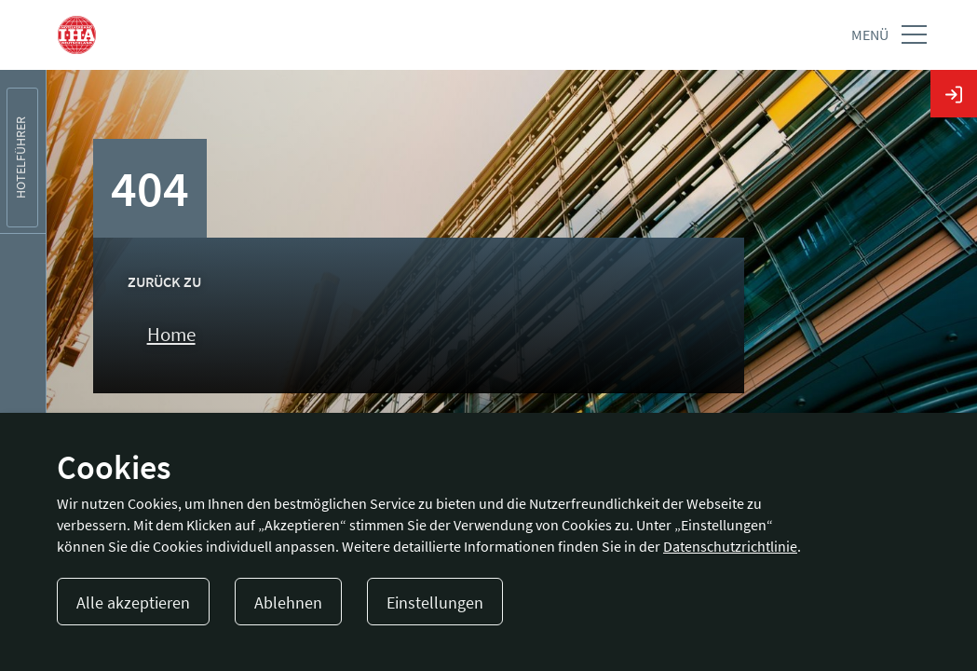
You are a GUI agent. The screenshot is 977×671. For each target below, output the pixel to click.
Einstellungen (435, 602)
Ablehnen (288, 602)
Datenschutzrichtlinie (730, 546)
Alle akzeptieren (133, 602)
